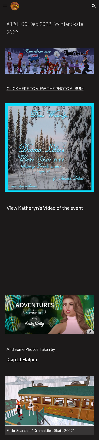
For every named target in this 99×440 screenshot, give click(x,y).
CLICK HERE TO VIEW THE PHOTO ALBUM (45, 88)
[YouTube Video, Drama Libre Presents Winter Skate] (49, 254)
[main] (49, 27)
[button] (5, 6)
